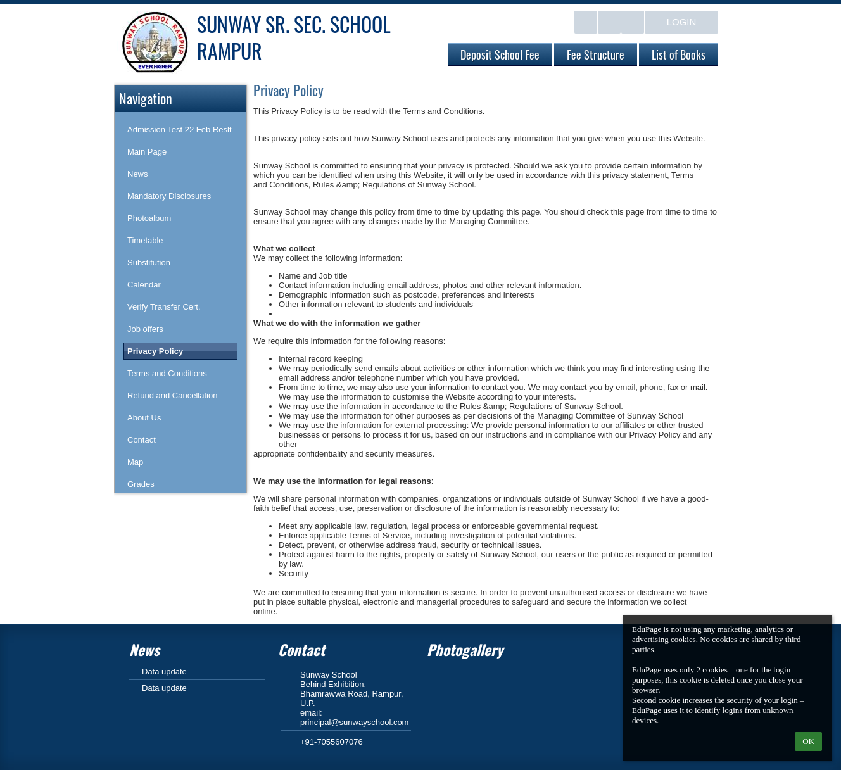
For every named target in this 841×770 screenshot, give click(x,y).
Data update (164, 671)
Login (682, 21)
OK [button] (808, 741)
